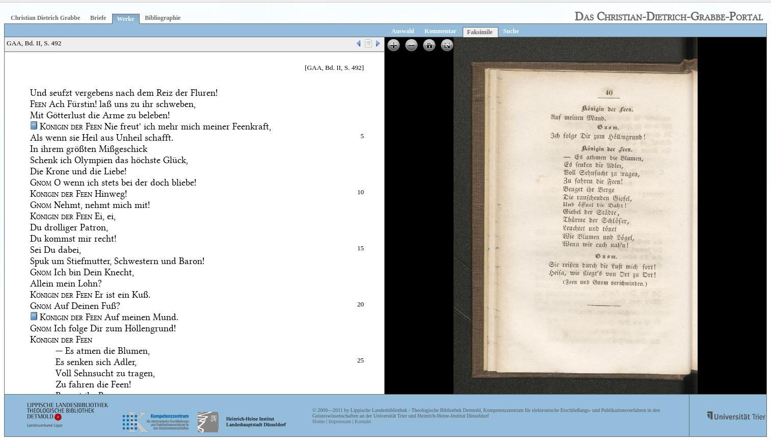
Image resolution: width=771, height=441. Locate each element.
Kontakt (363, 421)
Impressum (339, 421)
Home (318, 421)
